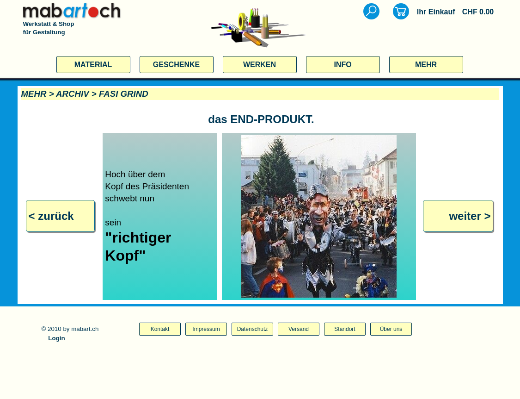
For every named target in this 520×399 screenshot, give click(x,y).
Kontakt (160, 329)
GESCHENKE (176, 65)
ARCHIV (72, 94)
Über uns (391, 329)
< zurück (51, 216)
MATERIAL (93, 65)
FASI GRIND (123, 94)
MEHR (426, 65)
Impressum (206, 329)
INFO (342, 65)
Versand (298, 329)
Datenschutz (252, 329)
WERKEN (259, 65)
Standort (344, 329)
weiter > (469, 216)
